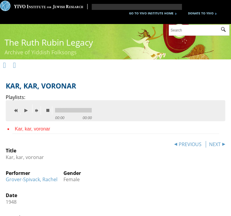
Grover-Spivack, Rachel (31, 179)
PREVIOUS (190, 144)
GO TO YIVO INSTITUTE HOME (151, 13)
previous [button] (17, 110)
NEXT (215, 144)
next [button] (38, 110)
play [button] (27, 108)
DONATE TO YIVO (201, 13)
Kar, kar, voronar (32, 128)
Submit (225, 30)
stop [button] (49, 110)
